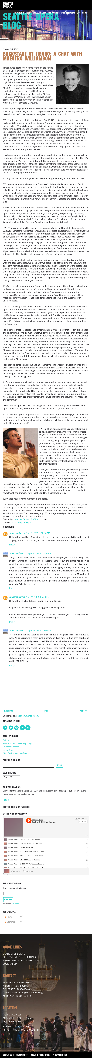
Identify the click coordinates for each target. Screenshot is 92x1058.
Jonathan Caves (17, 533)
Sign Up (6, 800)
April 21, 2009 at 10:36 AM (38, 533)
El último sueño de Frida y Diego (17, 743)
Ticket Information (68, 13)
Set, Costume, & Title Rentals (19, 957)
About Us (80, 13)
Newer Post (8, 711)
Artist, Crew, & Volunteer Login (21, 960)
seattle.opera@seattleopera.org (27, 992)
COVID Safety (10, 964)
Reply (12, 544)
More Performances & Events (16, 753)
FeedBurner (15, 904)
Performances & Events (22, 13)
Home (46, 711)
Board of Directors (14, 954)
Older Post (84, 711)
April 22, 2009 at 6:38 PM (37, 597)
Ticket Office (44, 1055)
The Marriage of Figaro (21, 522)
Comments (11, 922)
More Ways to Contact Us (17, 996)
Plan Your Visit (54, 13)
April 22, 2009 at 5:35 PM (40, 553)
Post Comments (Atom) (27, 716)
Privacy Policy (22, 1055)
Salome (6, 740)
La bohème (8, 750)
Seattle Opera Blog (31, 20)
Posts (8, 917)
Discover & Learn (39, 13)
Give (86, 13)
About (33, 1055)
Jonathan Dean (16, 553)
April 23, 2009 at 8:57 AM (40, 630)
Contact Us (7, 1055)
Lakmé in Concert (11, 746)
